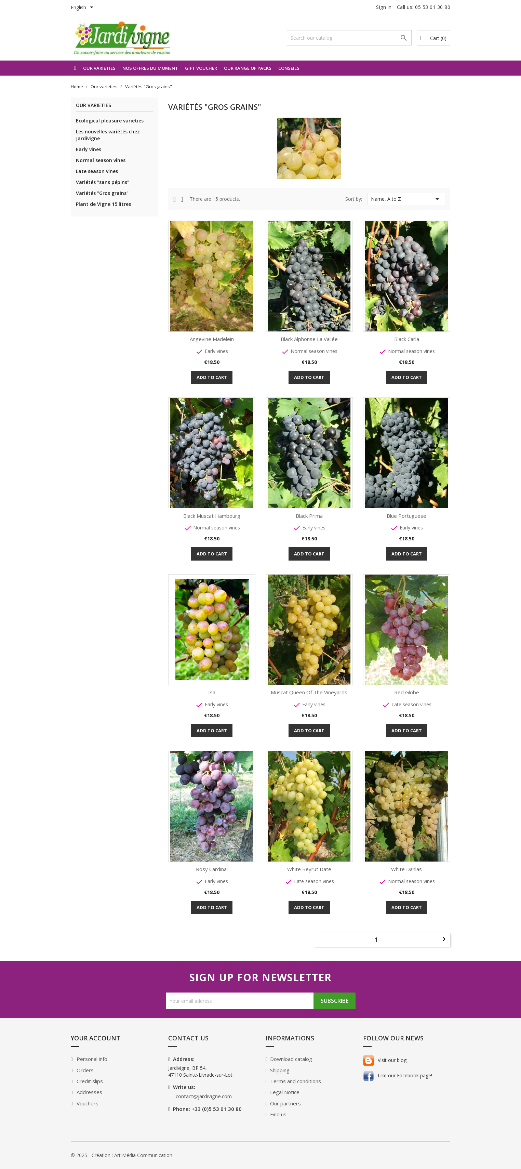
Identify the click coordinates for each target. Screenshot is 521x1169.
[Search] (349, 37)
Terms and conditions (295, 1081)
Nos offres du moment (150, 68)
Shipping (280, 1070)
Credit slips (89, 1081)
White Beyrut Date (309, 869)
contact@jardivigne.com (204, 1096)
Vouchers (86, 1103)
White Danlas (406, 869)
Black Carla (406, 339)
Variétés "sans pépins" (102, 182)
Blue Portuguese (406, 515)
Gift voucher (201, 68)
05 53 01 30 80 (432, 7)
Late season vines (97, 171)
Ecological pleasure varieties (110, 120)
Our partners (285, 1103)
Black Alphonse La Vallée (309, 339)
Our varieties (99, 68)
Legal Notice (284, 1092)
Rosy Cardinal (212, 869)
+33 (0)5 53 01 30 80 (216, 1108)
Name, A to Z (406, 199)
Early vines (88, 149)
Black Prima (309, 515)
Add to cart (212, 377)
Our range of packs (247, 68)
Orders (84, 1070)
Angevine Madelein (212, 339)
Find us (278, 1114)
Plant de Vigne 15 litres (103, 204)
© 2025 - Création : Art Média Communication (121, 1155)
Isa (211, 692)
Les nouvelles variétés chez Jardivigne (108, 135)
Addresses (88, 1092)
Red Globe (406, 692)
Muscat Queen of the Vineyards (309, 692)
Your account (95, 1038)
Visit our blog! (385, 1060)
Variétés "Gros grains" (102, 193)
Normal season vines (100, 160)
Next (444, 939)
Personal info (91, 1058)
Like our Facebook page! (397, 1075)
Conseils (288, 68)
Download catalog (291, 1058)
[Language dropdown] (83, 8)
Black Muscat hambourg (211, 515)
